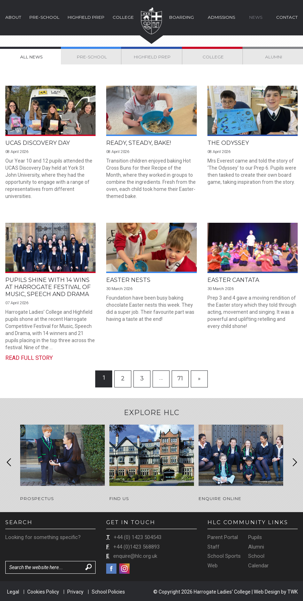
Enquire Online (220, 498)
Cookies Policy (43, 591)
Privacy (75, 591)
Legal (13, 591)
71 (180, 378)
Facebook (111, 568)
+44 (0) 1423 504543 (137, 536)
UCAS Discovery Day (37, 143)
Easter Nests (128, 280)
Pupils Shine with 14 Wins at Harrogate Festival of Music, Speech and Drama (48, 287)
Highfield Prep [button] (86, 17)
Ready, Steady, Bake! (138, 143)
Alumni (256, 546)
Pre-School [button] (44, 17)
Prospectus (37, 498)
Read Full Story (29, 358)
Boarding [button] (181, 17)
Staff (213, 546)
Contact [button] (287, 17)
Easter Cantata (233, 280)
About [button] (13, 17)
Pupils (255, 536)
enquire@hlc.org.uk (135, 555)
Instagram (124, 568)
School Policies (108, 591)
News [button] (255, 17)
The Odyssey (228, 143)
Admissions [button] (221, 17)
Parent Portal (222, 536)
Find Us (119, 498)
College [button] (123, 17)
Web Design (267, 591)
